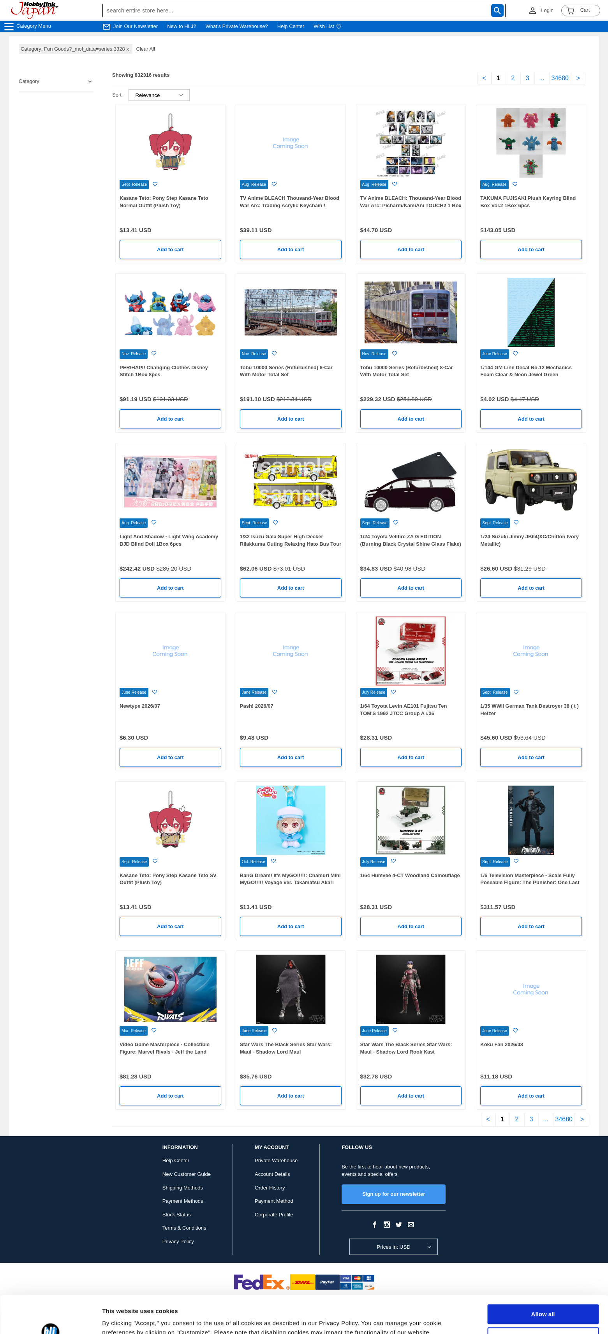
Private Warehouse (276, 1160)
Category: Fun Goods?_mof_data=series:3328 (75, 49)
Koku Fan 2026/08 (501, 1044)
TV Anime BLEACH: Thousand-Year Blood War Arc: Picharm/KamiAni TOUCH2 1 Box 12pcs (411, 205)
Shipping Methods (182, 1188)
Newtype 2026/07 (140, 706)
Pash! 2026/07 (256, 706)
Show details (120, 1318)
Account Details (272, 1174)
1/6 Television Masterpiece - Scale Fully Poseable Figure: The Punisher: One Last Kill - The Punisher (529, 882)
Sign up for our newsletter (393, 1194)
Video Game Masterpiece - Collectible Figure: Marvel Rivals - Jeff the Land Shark (165, 1051)
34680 (560, 78)
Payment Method (274, 1201)
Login (547, 10)
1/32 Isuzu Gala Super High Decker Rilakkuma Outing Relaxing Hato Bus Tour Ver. (291, 544)
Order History (270, 1188)
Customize (543, 1301)
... (541, 78)
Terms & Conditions (184, 1228)
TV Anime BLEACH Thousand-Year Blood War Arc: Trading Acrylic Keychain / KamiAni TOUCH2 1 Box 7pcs (289, 205)
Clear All (145, 49)
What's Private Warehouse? (237, 26)
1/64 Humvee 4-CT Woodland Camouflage (410, 875)
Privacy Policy (178, 1241)
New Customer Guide (186, 1174)
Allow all (543, 1279)
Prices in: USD (394, 1247)
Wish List (328, 26)
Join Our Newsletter (135, 26)
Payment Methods (182, 1201)
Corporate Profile (274, 1215)
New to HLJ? (181, 26)
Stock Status (176, 1215)
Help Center (290, 26)
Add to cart (170, 249)
